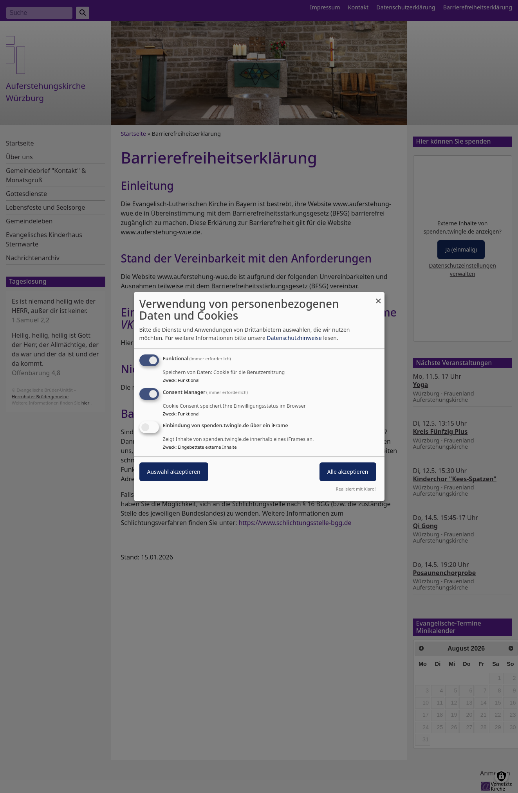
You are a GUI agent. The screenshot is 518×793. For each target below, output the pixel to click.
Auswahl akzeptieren (173, 472)
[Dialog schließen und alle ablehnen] (378, 297)
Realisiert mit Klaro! (356, 489)
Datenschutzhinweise (294, 338)
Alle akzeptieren (347, 472)
